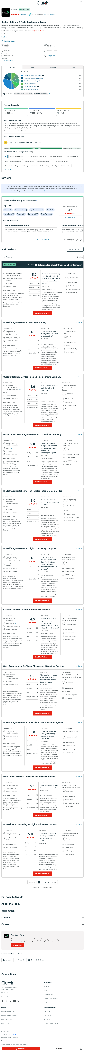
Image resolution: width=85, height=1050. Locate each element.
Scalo (14, 9)
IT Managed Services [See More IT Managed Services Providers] (30, 83)
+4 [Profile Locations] (58, 51)
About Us (47, 986)
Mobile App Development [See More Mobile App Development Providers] (31, 89)
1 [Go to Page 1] (38, 882)
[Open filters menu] (80, 257)
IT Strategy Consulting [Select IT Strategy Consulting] (61, 161)
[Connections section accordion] (42, 974)
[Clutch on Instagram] (10, 1001)
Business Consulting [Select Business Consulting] (11, 166)
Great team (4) (9, 214)
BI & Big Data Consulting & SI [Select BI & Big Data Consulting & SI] (61, 166)
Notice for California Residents (9, 1037)
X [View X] (31, 960)
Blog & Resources (6, 1019)
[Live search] (81, 3)
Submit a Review (74, 249)
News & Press (48, 994)
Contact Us (4, 997)
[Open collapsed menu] (3, 3)
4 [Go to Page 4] (48, 882)
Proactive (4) (21, 214)
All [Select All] (5, 156)
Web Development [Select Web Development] (56, 156)
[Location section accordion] (42, 917)
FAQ (45, 1002)
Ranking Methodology (51, 998)
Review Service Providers (9, 1015)
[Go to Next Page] (53, 882)
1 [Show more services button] (19, 445)
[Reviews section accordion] (42, 178)
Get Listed (47, 1011)
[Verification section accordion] (42, 910)
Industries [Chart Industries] (53, 67)
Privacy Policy (5, 1031)
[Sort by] (38, 257)
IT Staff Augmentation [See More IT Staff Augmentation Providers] (30, 86)
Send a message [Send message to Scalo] (17, 945)
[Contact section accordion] (42, 924)
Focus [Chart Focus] (32, 67)
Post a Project (5, 1023)
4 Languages (49, 56)
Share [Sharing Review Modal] (32, 264)
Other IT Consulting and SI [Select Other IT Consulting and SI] (13, 161)
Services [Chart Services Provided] (12, 67)
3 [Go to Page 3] (45, 882)
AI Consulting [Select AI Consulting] (44, 166)
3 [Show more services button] (20, 389)
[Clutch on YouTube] (14, 1001)
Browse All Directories (8, 1011)
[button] (38, 257)
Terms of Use (5, 1041)
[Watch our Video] (8, 41)
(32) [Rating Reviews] (74, 213)
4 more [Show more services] (9, 169)
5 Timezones (7, 61)
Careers (46, 990)
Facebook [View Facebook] (21, 960)
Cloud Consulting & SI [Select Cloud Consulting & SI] (44, 161)
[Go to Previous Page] (32, 882)
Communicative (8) (21, 210)
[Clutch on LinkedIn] (18, 1001)
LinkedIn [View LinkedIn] (8, 960)
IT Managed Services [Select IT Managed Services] (71, 156)
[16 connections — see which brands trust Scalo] (36, 14)
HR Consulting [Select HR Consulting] (29, 161)
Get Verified (47, 1015)
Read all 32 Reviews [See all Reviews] (42, 240)
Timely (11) (8, 210)
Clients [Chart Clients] (73, 67)
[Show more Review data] (42, 313)
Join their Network (49, 14)
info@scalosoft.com (38, 31)
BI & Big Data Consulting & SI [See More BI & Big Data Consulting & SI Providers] (32, 81)
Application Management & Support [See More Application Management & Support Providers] (34, 78)
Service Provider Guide (51, 1023)
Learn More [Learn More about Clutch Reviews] (39, 191)
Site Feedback (5, 993)
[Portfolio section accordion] (42, 897)
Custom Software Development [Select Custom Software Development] (37, 156)
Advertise (47, 1019)
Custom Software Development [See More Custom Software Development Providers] (32, 75)
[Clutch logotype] (7, 983)
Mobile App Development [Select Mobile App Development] (29, 166)
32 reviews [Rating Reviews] (22, 14)
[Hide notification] (81, 186)
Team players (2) (46, 214)
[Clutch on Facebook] (2, 1001)
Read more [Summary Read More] (4, 37)
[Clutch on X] (6, 1001)
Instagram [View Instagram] (41, 960)
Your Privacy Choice (6, 1034)
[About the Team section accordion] (42, 903)
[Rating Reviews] (15, 14)
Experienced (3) (33, 214)
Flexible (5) (50, 210)
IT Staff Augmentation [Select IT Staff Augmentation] (17, 156)
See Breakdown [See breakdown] (69, 217)
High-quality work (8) (36, 210)
